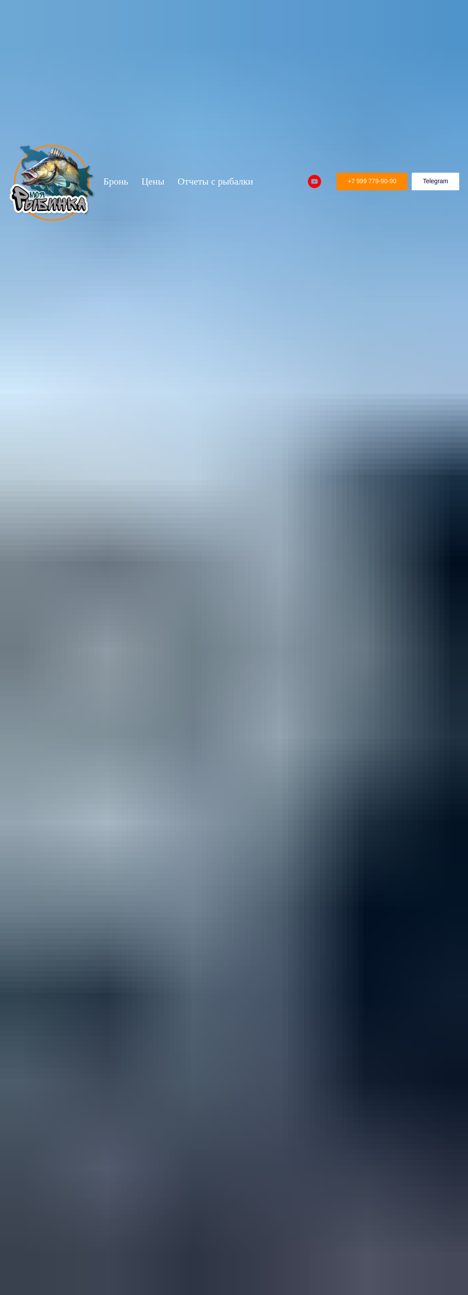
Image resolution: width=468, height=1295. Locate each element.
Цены (152, 181)
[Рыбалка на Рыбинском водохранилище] (314, 181)
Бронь (115, 181)
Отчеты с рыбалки (215, 181)
